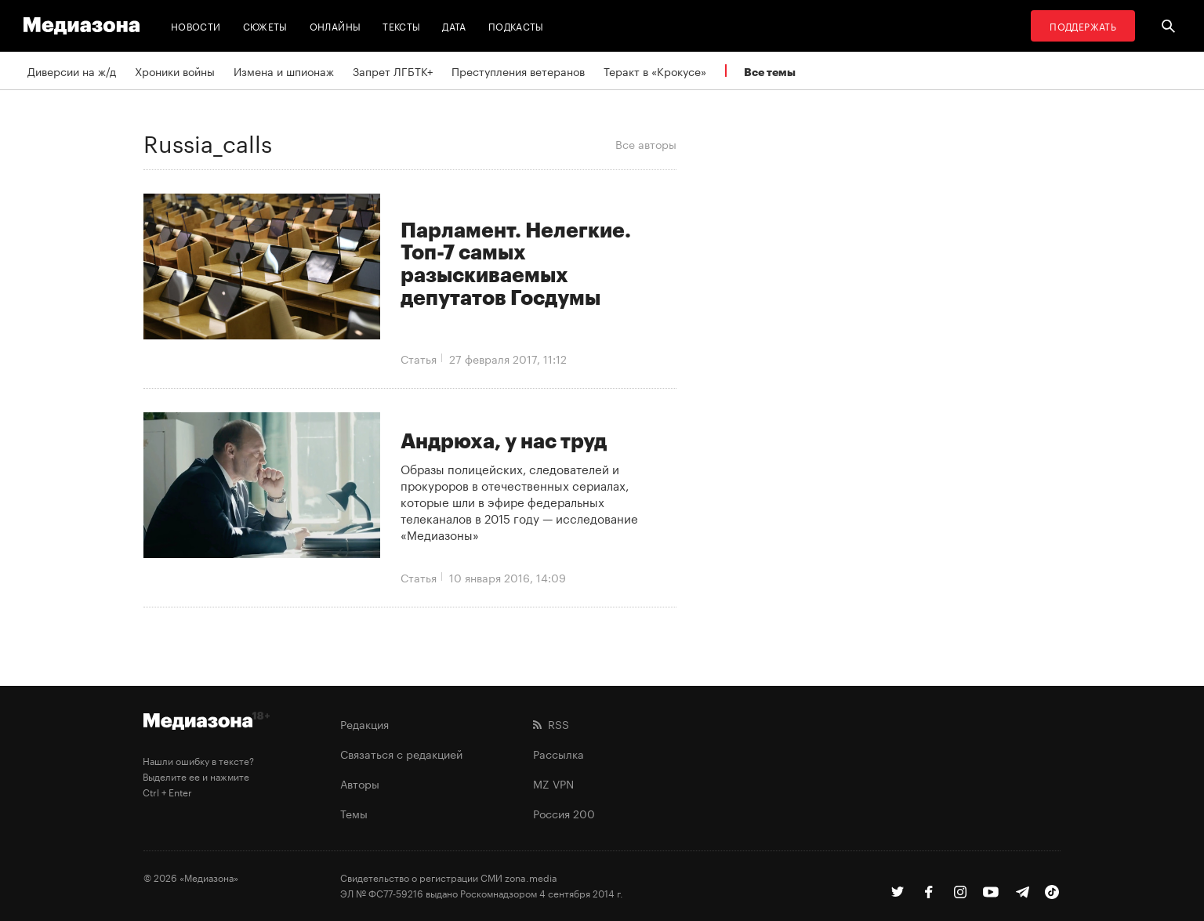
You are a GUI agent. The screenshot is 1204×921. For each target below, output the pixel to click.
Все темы (770, 71)
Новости (196, 25)
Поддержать (1083, 25)
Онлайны (335, 25)
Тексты (401, 25)
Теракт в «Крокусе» (655, 70)
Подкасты (516, 25)
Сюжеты (265, 25)
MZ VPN (553, 783)
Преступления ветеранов (518, 70)
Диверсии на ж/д (71, 70)
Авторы (359, 783)
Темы (354, 812)
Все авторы (645, 143)
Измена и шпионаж (284, 70)
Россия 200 (564, 812)
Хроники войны (175, 70)
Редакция (364, 723)
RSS (551, 723)
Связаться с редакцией (401, 753)
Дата (454, 25)
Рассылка (558, 753)
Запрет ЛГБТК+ (393, 70)
